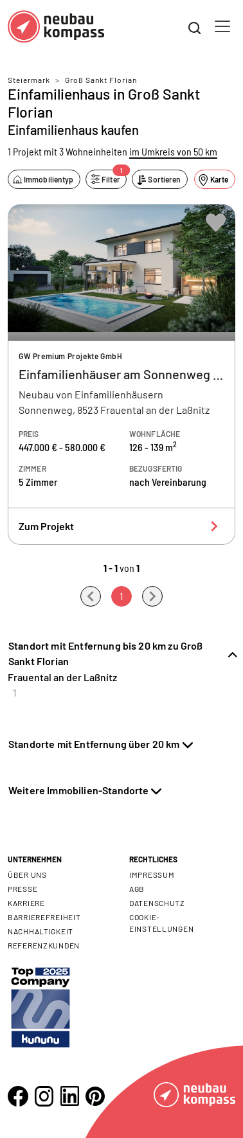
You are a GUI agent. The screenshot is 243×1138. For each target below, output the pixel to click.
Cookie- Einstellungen (161, 922)
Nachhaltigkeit (40, 931)
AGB (137, 888)
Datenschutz (157, 902)
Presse (22, 888)
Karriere (26, 902)
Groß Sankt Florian (101, 79)
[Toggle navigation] (222, 26)
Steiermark (29, 79)
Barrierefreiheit (44, 916)
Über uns (27, 874)
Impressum (151, 874)
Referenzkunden (44, 945)
